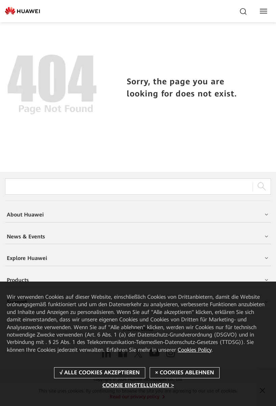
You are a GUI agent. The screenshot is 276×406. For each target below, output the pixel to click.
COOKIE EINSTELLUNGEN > (138, 385)
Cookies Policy (194, 350)
